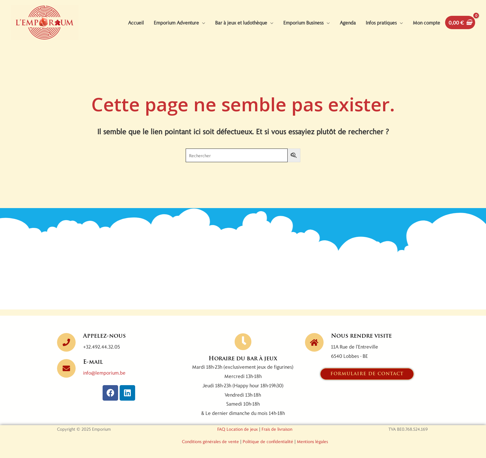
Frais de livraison (277, 429)
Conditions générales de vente (210, 441)
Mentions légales (312, 441)
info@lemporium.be (104, 372)
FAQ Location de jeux (237, 429)
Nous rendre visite (361, 336)
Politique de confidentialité (268, 441)
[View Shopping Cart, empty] (460, 22)
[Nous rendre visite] (314, 342)
